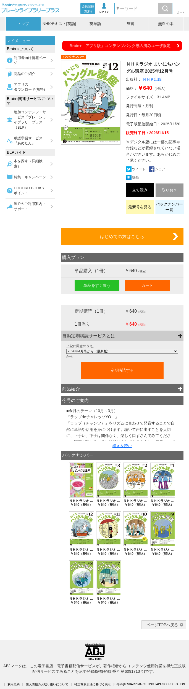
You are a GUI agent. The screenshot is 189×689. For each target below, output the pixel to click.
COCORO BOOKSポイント (29, 190)
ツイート (138, 169)
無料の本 (166, 23)
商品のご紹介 (24, 74)
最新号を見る (139, 207)
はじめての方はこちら (122, 236)
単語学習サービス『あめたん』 (28, 140)
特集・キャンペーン (30, 177)
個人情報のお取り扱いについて (47, 684)
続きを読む (122, 446)
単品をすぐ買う (97, 285)
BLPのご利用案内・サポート (30, 206)
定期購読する (122, 370)
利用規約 (13, 684)
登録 (135, 177)
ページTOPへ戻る (162, 625)
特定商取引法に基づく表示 (92, 684)
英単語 (95, 23)
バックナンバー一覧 (169, 207)
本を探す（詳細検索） (28, 163)
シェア (160, 169)
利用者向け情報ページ (30, 60)
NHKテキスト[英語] (59, 23)
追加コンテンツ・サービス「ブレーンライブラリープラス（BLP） (30, 119)
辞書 (130, 23)
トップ (23, 23)
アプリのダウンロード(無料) (29, 86)
